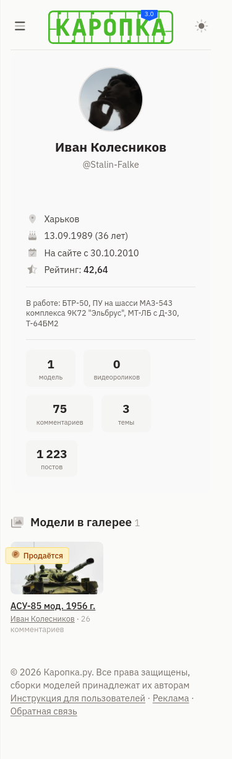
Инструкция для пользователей (78, 698)
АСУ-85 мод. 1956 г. (53, 606)
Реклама (171, 698)
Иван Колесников (43, 618)
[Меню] (20, 27)
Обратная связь (44, 711)
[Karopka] (110, 27)
